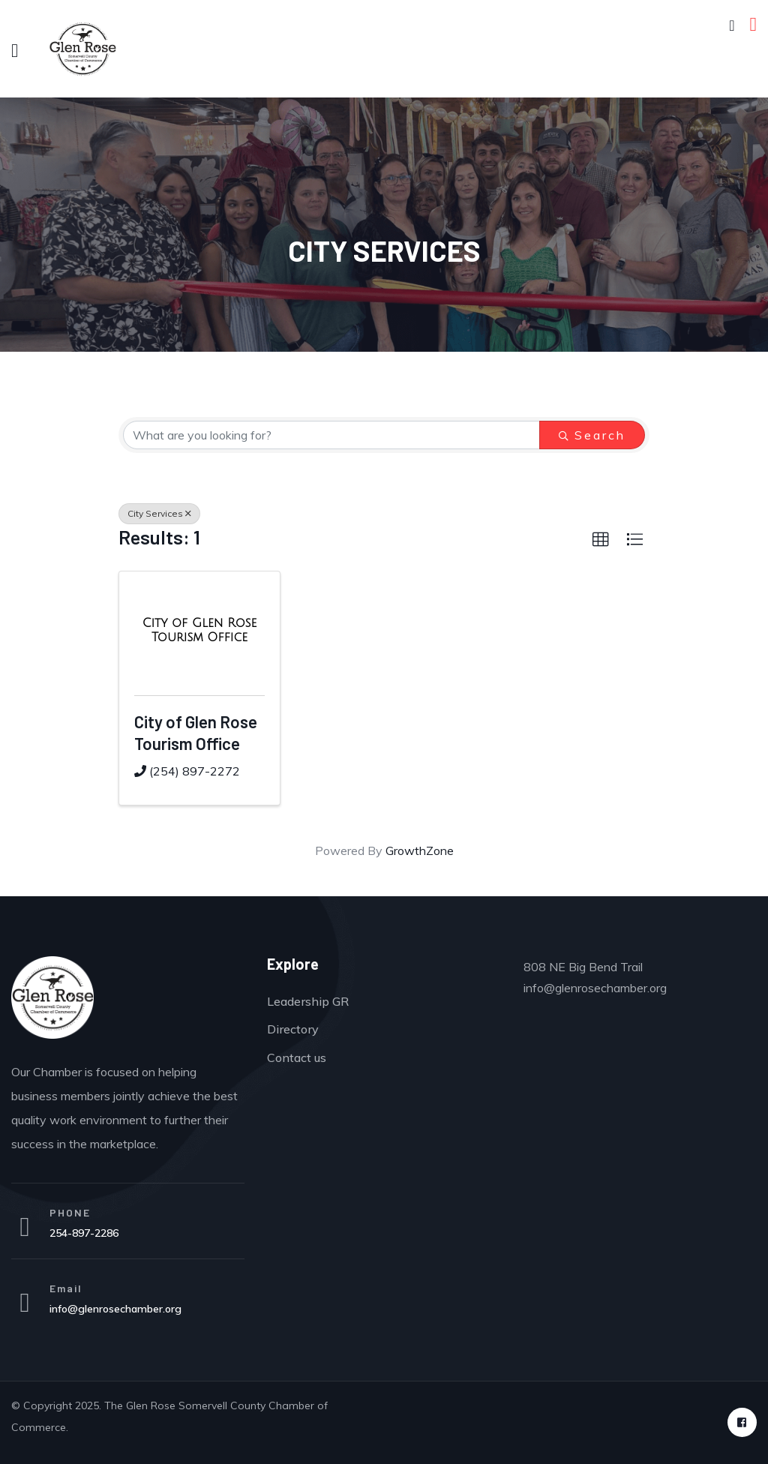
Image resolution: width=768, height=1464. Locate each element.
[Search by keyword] (331, 435)
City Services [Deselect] (159, 513)
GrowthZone (420, 850)
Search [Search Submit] (592, 435)
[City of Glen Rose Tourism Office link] (199, 630)
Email (66, 1288)
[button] (601, 540)
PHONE (70, 1212)
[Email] (24, 1302)
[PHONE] (24, 1227)
